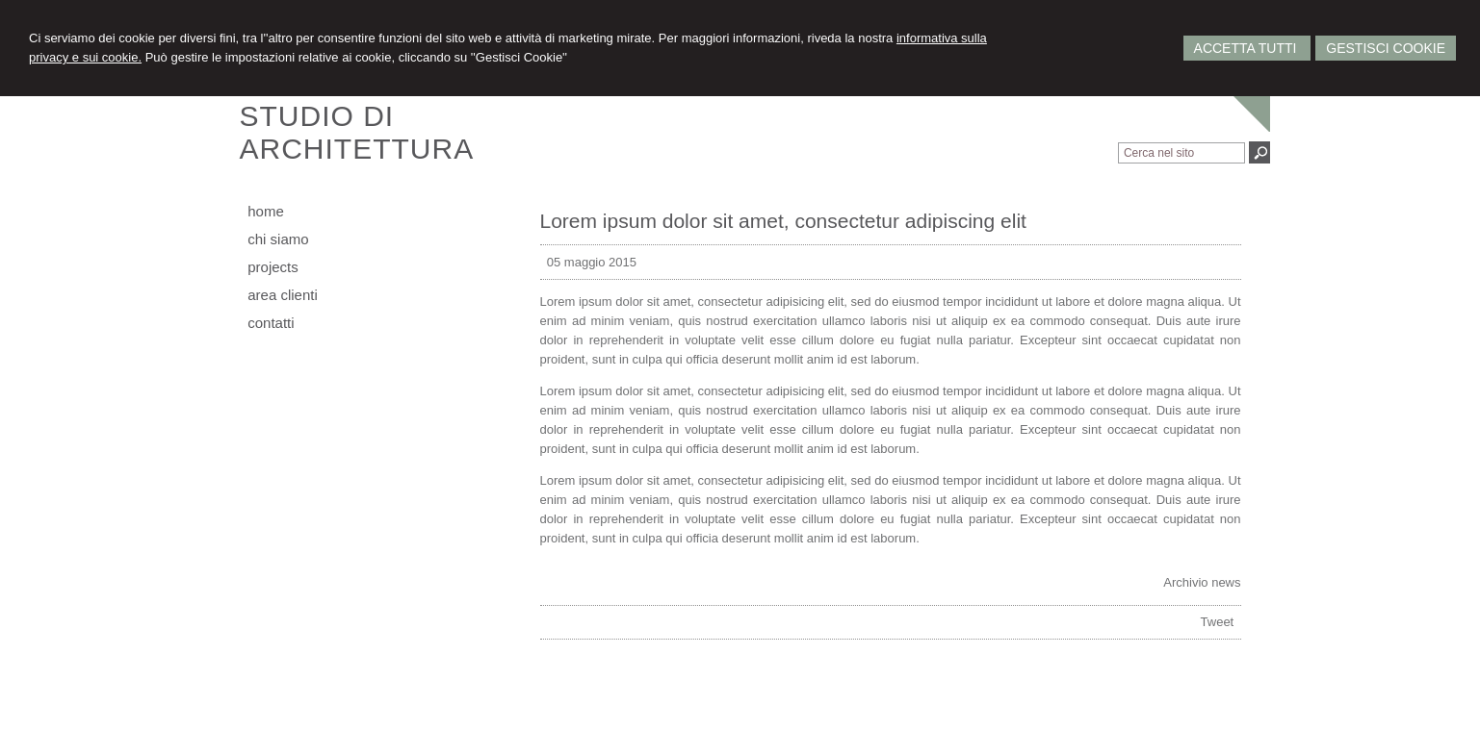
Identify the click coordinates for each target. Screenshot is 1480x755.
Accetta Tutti (1247, 48)
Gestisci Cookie (1385, 48)
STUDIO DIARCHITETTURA (357, 132)
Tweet (1217, 622)
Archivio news (1201, 582)
